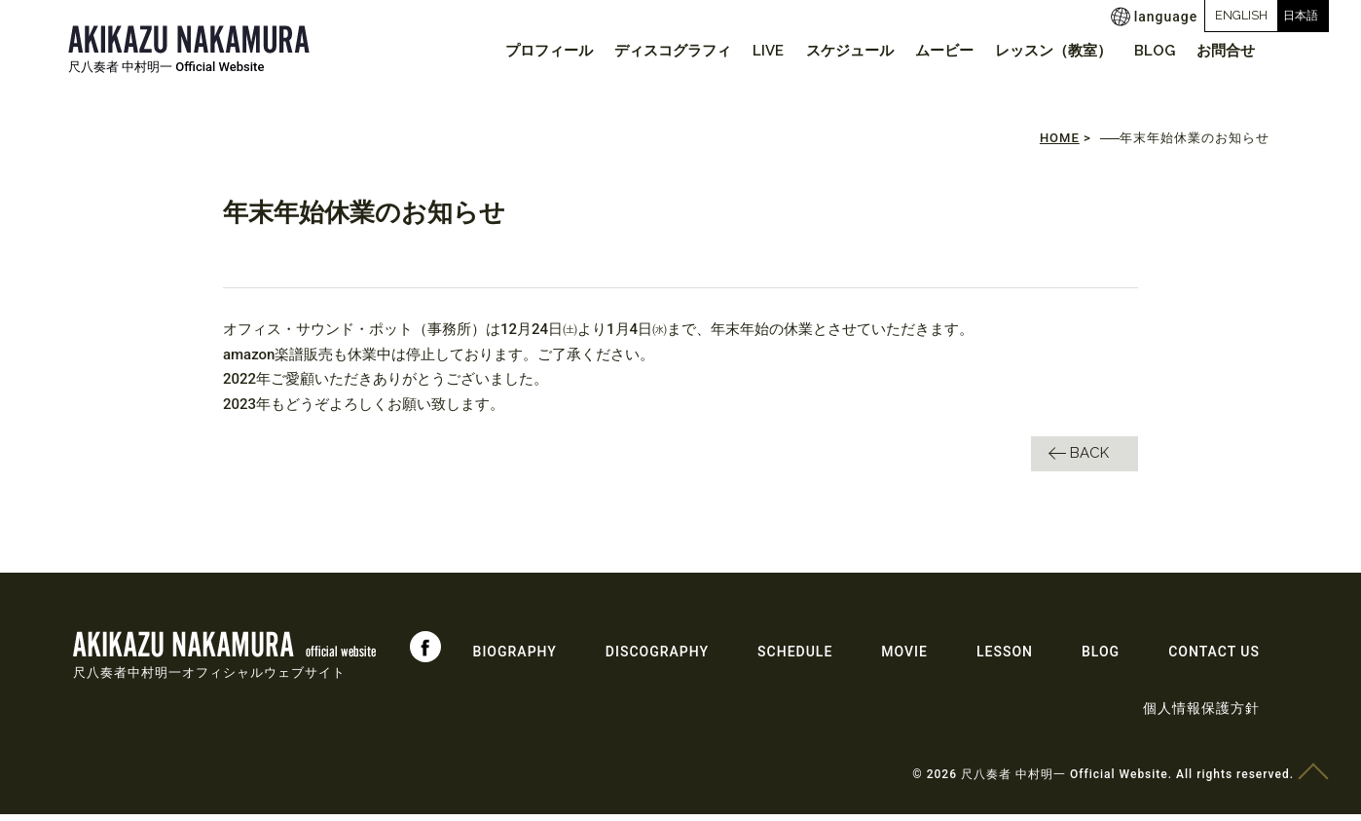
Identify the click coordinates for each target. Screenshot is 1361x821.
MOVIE (904, 658)
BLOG (1145, 50)
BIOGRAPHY (515, 658)
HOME (1060, 145)
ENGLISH (1160, 15)
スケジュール (824, 50)
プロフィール (508, 50)
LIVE (738, 50)
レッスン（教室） (1039, 50)
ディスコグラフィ (637, 50)
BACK (1089, 459)
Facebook (425, 653)
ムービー (925, 50)
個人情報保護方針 (1201, 715)
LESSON (1004, 658)
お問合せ (1223, 50)
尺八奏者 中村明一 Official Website (166, 66)
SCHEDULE (794, 658)
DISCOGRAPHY (657, 658)
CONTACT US (1214, 658)
